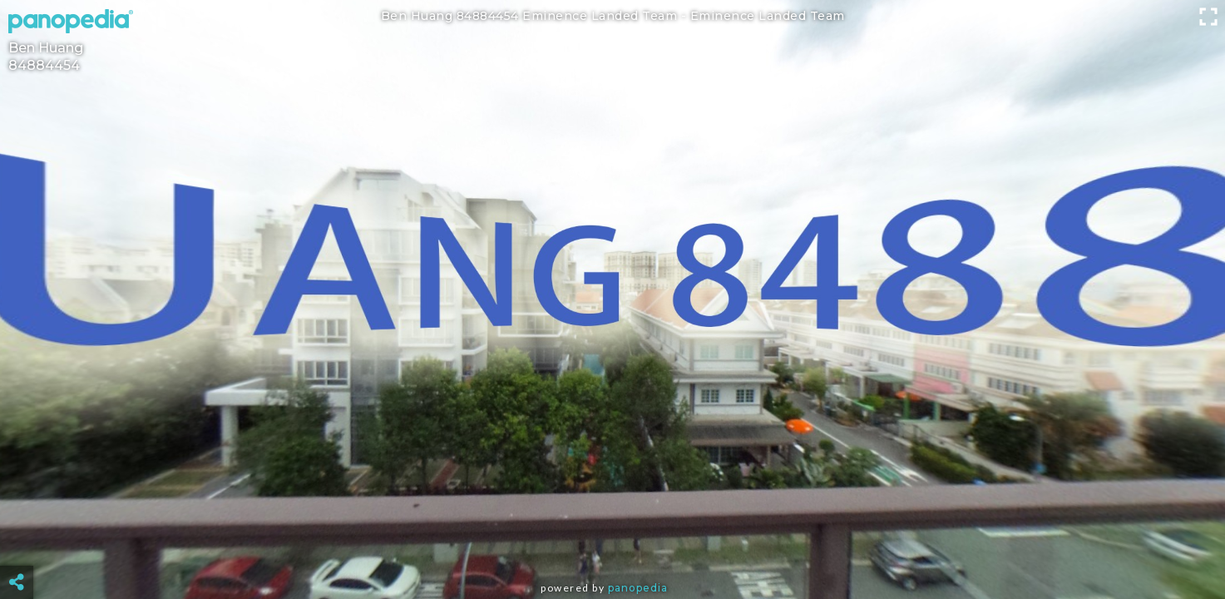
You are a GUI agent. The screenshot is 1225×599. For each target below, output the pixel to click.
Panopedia (638, 588)
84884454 (44, 65)
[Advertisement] (612, 540)
